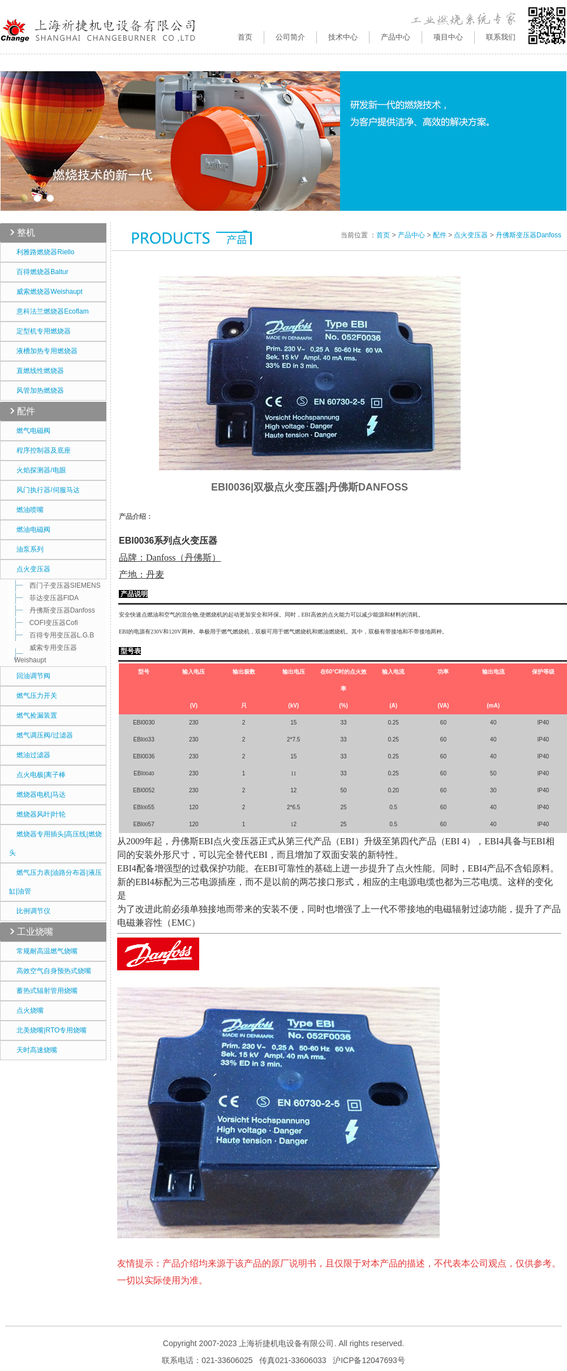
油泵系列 (26, 549)
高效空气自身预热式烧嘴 (50, 971)
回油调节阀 (29, 676)
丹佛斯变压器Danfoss (54, 610)
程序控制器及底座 (40, 450)
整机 (26, 232)
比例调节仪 (29, 911)
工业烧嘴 (35, 931)
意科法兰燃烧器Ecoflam (49, 311)
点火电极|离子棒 (37, 775)
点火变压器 (29, 569)
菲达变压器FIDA (46, 598)
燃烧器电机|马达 (37, 795)
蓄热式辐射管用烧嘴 (43, 991)
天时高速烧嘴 (33, 1050)
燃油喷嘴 (26, 510)
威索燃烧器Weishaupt (46, 292)
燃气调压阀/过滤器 (41, 735)
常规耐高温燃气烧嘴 (43, 951)
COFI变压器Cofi (46, 623)
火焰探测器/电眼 (37, 470)
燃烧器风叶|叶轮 (37, 814)
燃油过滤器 (29, 755)
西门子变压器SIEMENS (57, 585)
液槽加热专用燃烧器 (43, 351)
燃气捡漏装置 (33, 715)
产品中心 (411, 235)
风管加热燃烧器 (36, 390)
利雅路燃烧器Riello (41, 252)
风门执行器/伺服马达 (44, 490)
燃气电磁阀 (29, 431)
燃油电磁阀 (29, 529)
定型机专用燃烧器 (40, 331)
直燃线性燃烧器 (36, 371)
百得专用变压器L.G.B (54, 635)
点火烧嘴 (26, 1010)
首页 (245, 37)
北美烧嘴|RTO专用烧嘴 (48, 1030)
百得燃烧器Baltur (38, 272)
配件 (26, 411)
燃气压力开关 (33, 696)
